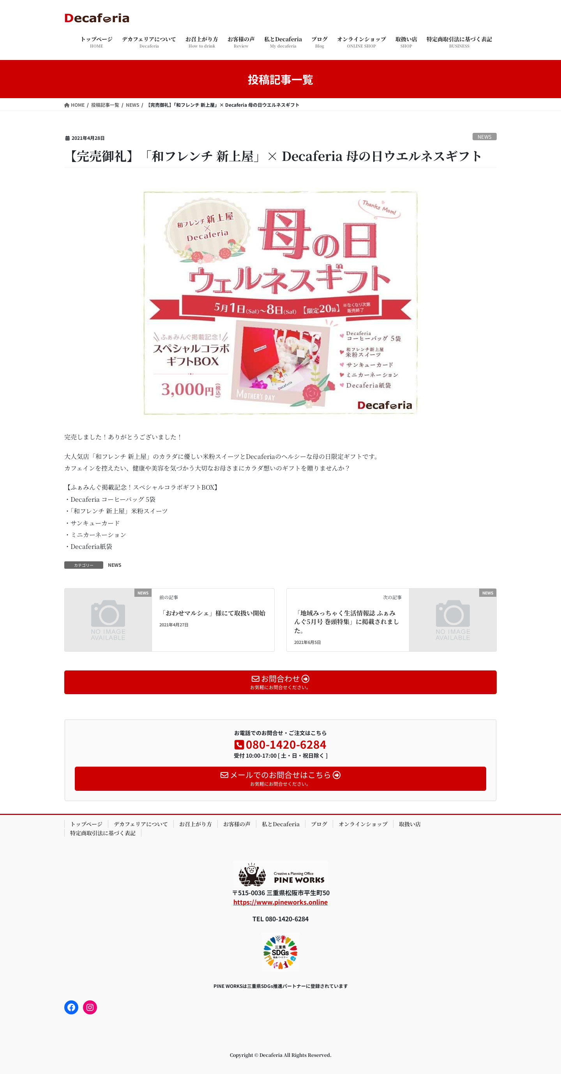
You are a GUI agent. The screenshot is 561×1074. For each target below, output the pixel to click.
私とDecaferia (281, 824)
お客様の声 (237, 824)
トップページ (86, 824)
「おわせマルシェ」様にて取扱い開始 (212, 612)
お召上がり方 (195, 824)
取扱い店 (410, 824)
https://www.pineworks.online (280, 901)
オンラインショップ (363, 824)
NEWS (485, 136)
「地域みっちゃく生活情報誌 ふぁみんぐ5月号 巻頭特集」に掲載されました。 (346, 621)
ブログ (319, 824)
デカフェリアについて (141, 824)
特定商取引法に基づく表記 (103, 833)
